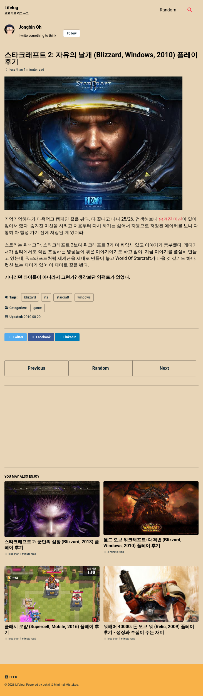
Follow (71, 33)
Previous (36, 368)
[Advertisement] (101, 429)
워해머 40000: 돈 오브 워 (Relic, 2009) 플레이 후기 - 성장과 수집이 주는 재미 (148, 629)
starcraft (62, 297)
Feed (10, 677)
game (37, 308)
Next (164, 368)
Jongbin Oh (30, 27)
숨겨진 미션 (170, 219)
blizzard (30, 297)
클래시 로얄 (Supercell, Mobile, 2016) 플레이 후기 (51, 629)
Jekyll (46, 685)
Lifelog (16, 10)
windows (84, 297)
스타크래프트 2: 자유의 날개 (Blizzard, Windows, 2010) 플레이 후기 (101, 58)
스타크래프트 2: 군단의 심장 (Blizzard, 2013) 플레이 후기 (51, 544)
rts (46, 297)
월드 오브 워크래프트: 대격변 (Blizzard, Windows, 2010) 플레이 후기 (142, 542)
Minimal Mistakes (66, 685)
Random (168, 10)
